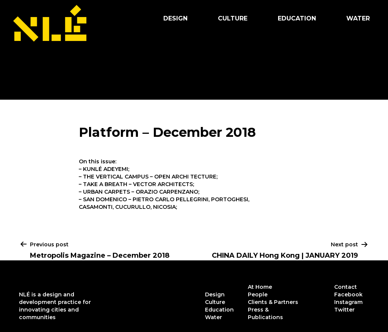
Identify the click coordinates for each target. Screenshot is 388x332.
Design (175, 18)
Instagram (348, 302)
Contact (345, 286)
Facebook (348, 294)
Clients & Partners (273, 302)
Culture (232, 18)
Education (297, 18)
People (258, 294)
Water (358, 18)
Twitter (344, 309)
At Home (260, 286)
